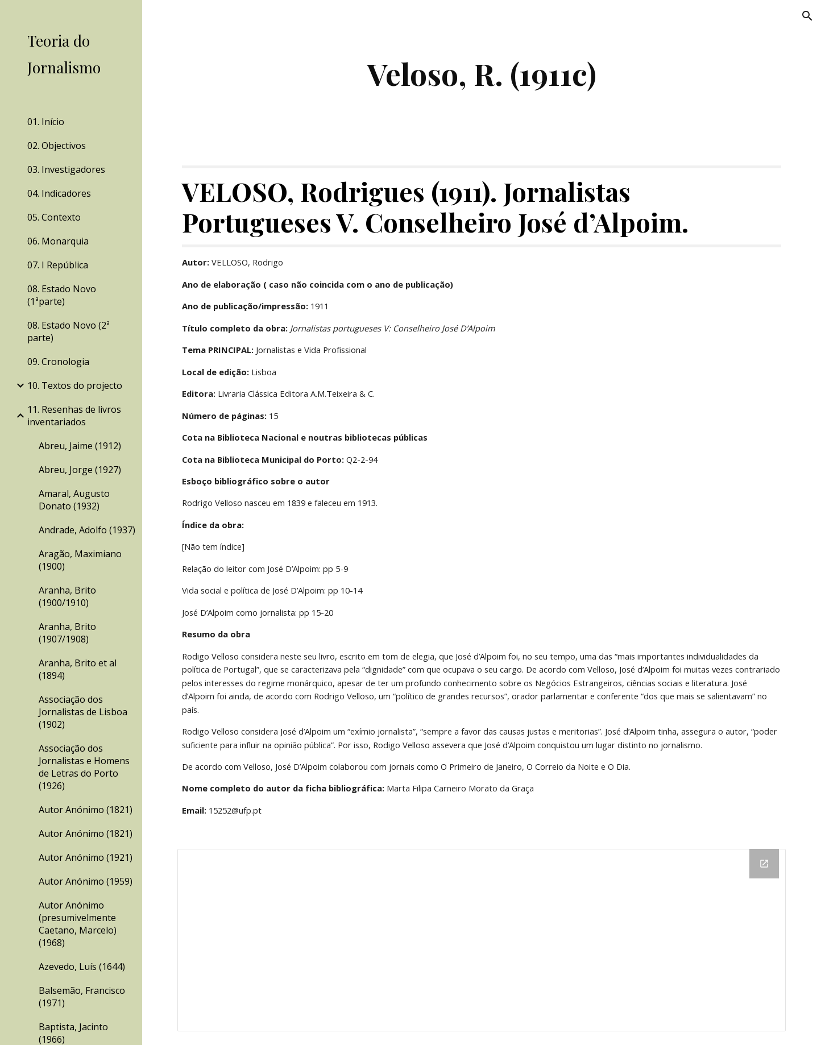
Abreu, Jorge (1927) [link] (80, 469)
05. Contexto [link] (54, 217)
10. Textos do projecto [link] (74, 385)
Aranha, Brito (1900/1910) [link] (67, 596)
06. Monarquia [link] (58, 241)
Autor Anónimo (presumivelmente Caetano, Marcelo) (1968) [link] (78, 924)
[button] (807, 16)
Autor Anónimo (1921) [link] (85, 857)
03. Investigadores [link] (66, 169)
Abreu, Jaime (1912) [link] (80, 445)
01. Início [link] (45, 121)
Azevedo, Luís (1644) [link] (82, 966)
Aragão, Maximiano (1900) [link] (80, 560)
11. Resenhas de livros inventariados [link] (74, 415)
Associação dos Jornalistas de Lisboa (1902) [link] (83, 712)
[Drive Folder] (481, 940)
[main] (481, 73)
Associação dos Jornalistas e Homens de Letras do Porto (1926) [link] (84, 767)
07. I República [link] (57, 265)
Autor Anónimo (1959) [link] (85, 881)
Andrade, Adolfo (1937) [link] (87, 530)
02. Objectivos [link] (56, 145)
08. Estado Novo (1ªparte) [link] (61, 295)
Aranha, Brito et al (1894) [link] (78, 669)
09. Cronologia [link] (58, 361)
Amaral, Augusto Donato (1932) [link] (74, 499)
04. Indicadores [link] (59, 193)
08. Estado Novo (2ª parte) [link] (68, 331)
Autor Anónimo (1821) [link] (85, 809)
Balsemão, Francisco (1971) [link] (82, 996)
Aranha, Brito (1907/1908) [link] (67, 632)
